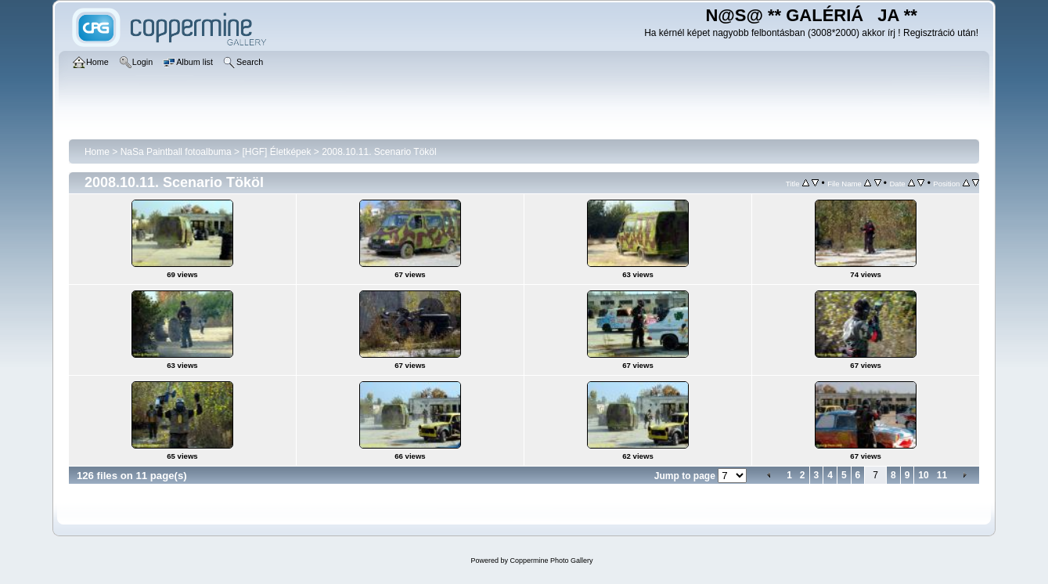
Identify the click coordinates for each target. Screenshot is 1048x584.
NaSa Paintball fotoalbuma (176, 151)
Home (97, 151)
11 (942, 475)
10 (923, 475)
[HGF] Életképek (276, 151)
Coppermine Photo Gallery (551, 560)
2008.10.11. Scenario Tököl (379, 151)
